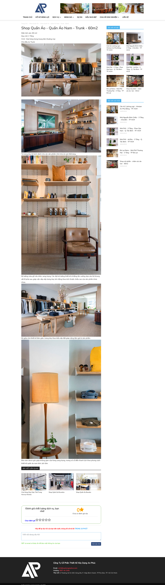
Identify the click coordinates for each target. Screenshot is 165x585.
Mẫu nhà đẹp (91, 17)
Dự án (79, 17)
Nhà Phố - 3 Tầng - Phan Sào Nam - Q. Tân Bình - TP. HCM (115, 69)
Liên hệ (125, 17)
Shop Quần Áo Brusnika (56, 492)
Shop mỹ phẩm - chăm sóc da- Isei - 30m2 (133, 90)
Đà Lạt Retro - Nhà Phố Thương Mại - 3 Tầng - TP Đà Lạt (115, 91)
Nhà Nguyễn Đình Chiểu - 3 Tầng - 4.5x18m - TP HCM (134, 48)
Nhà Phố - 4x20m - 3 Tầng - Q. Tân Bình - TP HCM (134, 69)
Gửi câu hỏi (96, 544)
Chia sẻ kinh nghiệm (109, 17)
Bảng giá (69, 17)
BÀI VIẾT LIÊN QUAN (30, 468)
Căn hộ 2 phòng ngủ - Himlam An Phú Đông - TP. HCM (114, 48)
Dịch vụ (56, 17)
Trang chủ (27, 17)
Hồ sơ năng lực (42, 17)
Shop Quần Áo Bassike (83, 492)
